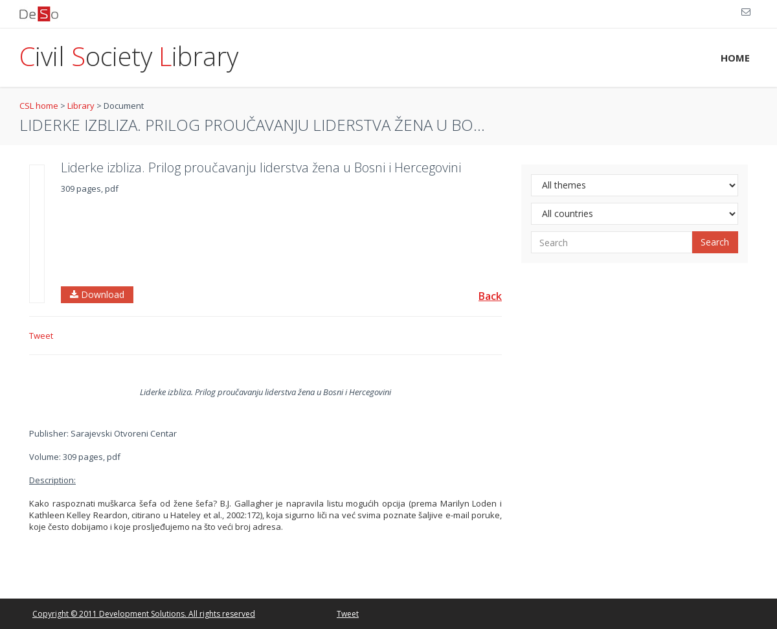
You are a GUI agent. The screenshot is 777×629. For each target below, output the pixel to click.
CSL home (38, 105)
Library (81, 105)
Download (97, 294)
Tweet (41, 335)
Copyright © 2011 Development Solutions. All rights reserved (143, 613)
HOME (735, 57)
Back (490, 296)
